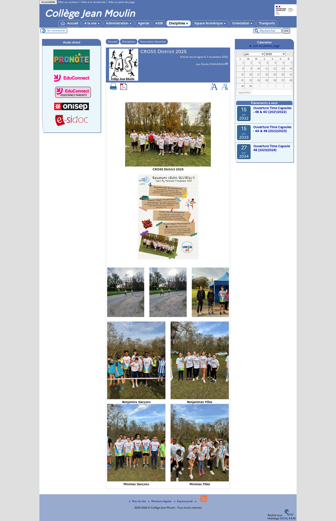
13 (283, 68)
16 (250, 74)
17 (258, 74)
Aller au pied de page (121, 2)
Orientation (242, 23)
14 (291, 68)
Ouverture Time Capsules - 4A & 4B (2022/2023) (272, 129)
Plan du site (138, 501)
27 (283, 80)
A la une (92, 23)
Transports (267, 23)
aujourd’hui (244, 92)
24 (258, 80)
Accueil (69, 23)
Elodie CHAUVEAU (213, 64)
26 (274, 80)
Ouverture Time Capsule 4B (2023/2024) (271, 148)
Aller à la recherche (93, 2)
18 (266, 74)
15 (242, 74)
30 (250, 86)
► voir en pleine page (264, 46)
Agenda (143, 23)
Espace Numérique (210, 23)
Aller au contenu (68, 2)
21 (291, 74)
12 (274, 68)
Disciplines (178, 23)
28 (291, 80)
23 (250, 80)
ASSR (159, 23)
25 (266, 80)
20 (283, 74)
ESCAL (284, 518)
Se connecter (56, 30)
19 (274, 74)
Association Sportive (153, 41)
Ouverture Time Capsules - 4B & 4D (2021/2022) (272, 110)
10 (258, 68)
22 (242, 80)
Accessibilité (48, 2)
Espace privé (183, 501)
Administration (119, 23)
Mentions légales (160, 501)
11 (266, 68)
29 (242, 86)
